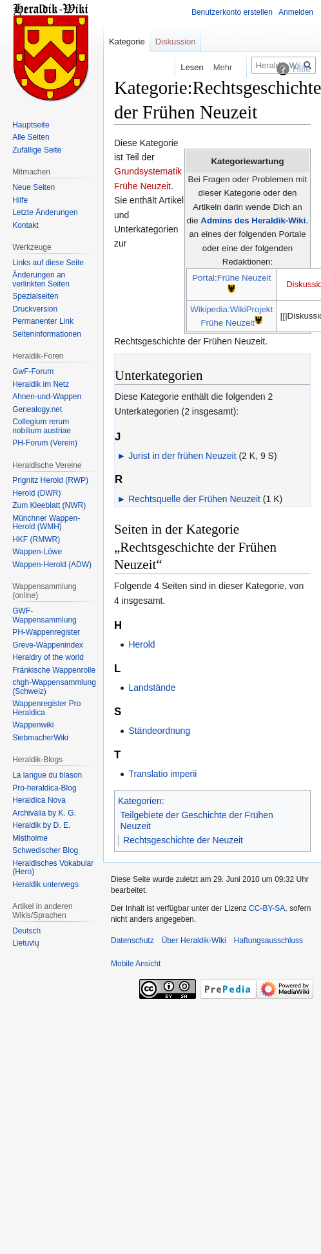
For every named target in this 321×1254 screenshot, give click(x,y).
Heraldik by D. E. (41, 825)
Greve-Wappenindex (47, 645)
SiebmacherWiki (40, 737)
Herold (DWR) (36, 493)
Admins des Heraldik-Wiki (253, 220)
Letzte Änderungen (44, 212)
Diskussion (175, 41)
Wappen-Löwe (37, 551)
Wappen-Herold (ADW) (52, 564)
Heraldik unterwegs (45, 884)
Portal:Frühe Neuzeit (231, 278)
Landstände (151, 687)
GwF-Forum (33, 371)
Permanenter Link (42, 321)
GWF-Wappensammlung (44, 615)
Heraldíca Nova (39, 800)
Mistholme (30, 838)
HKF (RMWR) (36, 539)
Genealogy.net (37, 409)
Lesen (181, 67)
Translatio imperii (162, 774)
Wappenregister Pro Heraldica (46, 708)
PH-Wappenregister (46, 632)
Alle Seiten (30, 137)
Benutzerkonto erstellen (232, 12)
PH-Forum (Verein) (44, 442)
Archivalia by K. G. (44, 813)
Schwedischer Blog (45, 850)
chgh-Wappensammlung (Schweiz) (54, 687)
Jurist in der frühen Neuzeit (182, 456)
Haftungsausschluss (268, 940)
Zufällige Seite (36, 149)
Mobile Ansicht (135, 963)
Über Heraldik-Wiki (194, 940)
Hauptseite (30, 124)
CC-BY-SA (267, 908)
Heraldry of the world (48, 657)
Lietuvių (25, 943)
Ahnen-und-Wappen (46, 396)
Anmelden (295, 12)
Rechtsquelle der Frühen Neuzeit (194, 499)
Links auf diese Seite (48, 262)
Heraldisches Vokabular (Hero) (52, 868)
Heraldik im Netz (40, 384)
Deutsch (26, 930)
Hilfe (20, 200)
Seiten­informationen (46, 334)
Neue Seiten (33, 187)
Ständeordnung (159, 730)
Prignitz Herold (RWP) (50, 480)
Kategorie (127, 41)
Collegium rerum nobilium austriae (41, 426)
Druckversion (34, 309)
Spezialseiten (35, 296)
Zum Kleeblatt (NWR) (49, 505)
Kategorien (140, 801)
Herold (141, 644)
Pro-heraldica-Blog (44, 787)
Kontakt (25, 225)
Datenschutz (132, 940)
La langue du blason (47, 775)
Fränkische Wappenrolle (53, 670)
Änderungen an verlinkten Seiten (41, 279)
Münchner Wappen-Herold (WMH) (46, 523)
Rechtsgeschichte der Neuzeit (183, 840)
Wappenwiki (33, 724)
